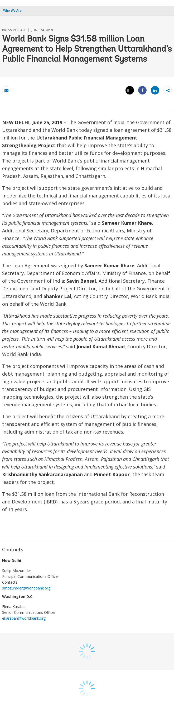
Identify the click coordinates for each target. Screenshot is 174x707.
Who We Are (12, 10)
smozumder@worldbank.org (26, 588)
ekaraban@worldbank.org (24, 618)
